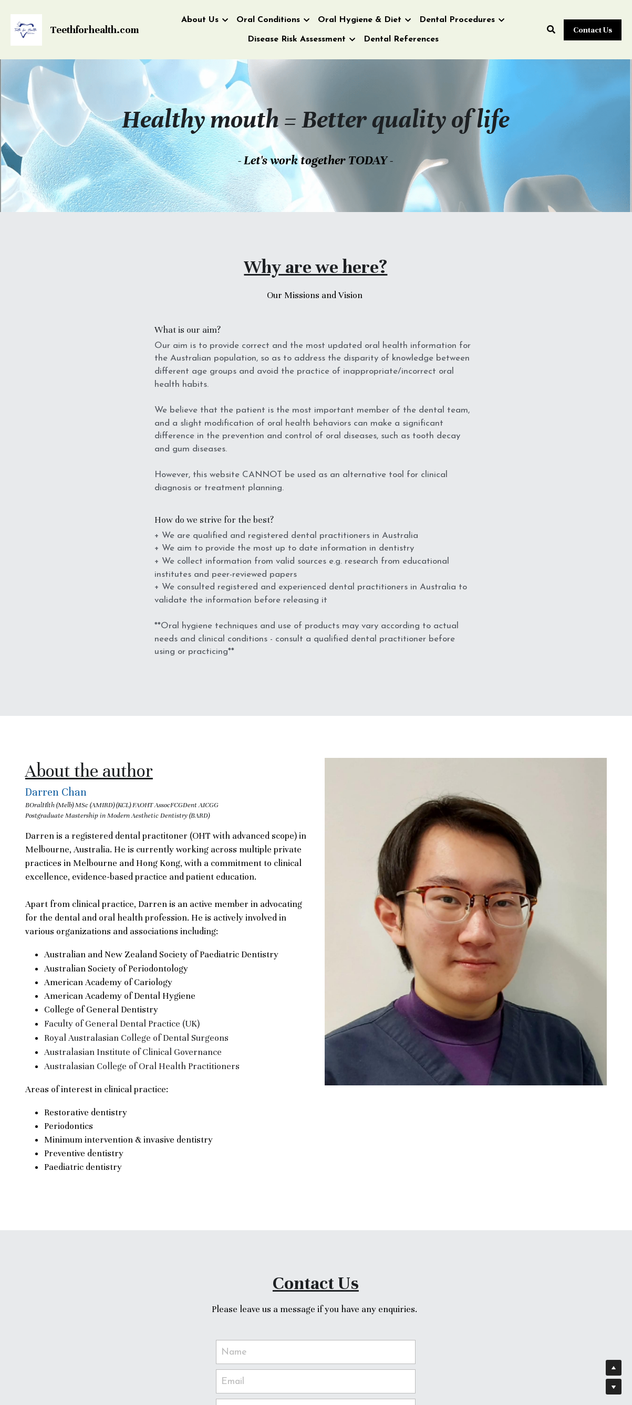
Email (232, 1221)
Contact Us (592, 30)
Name (234, 1192)
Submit (315, 1327)
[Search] (551, 30)
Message (240, 1253)
